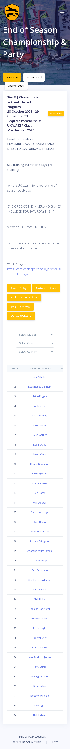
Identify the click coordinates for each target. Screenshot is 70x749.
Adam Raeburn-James (39, 550)
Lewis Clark (39, 454)
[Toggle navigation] (62, 12)
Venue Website (21, 316)
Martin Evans (39, 483)
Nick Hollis (39, 599)
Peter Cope (39, 425)
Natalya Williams (39, 695)
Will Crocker (39, 502)
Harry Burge (39, 666)
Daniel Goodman (39, 464)
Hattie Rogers (39, 396)
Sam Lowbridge (39, 512)
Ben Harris (40, 492)
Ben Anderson (40, 570)
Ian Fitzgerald (39, 473)
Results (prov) (20, 307)
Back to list (56, 113)
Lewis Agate (39, 705)
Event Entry (19, 288)
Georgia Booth (39, 676)
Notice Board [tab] (34, 77)
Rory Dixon (40, 522)
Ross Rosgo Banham (39, 386)
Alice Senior (39, 589)
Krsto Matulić (39, 415)
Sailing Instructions (24, 297)
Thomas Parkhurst (39, 608)
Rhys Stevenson (40, 531)
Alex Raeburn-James (39, 657)
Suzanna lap (40, 560)
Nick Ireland (39, 715)
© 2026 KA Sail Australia (27, 742)
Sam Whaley (40, 377)
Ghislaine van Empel (39, 580)
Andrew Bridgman (40, 541)
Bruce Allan (39, 686)
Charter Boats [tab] (16, 85)
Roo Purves (39, 444)
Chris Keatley (39, 647)
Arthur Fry (39, 406)
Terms (56, 742)
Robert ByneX (39, 638)
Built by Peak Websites (32, 736)
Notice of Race (46, 288)
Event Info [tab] (12, 77)
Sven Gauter (40, 435)
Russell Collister (40, 618)
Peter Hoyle (39, 628)
